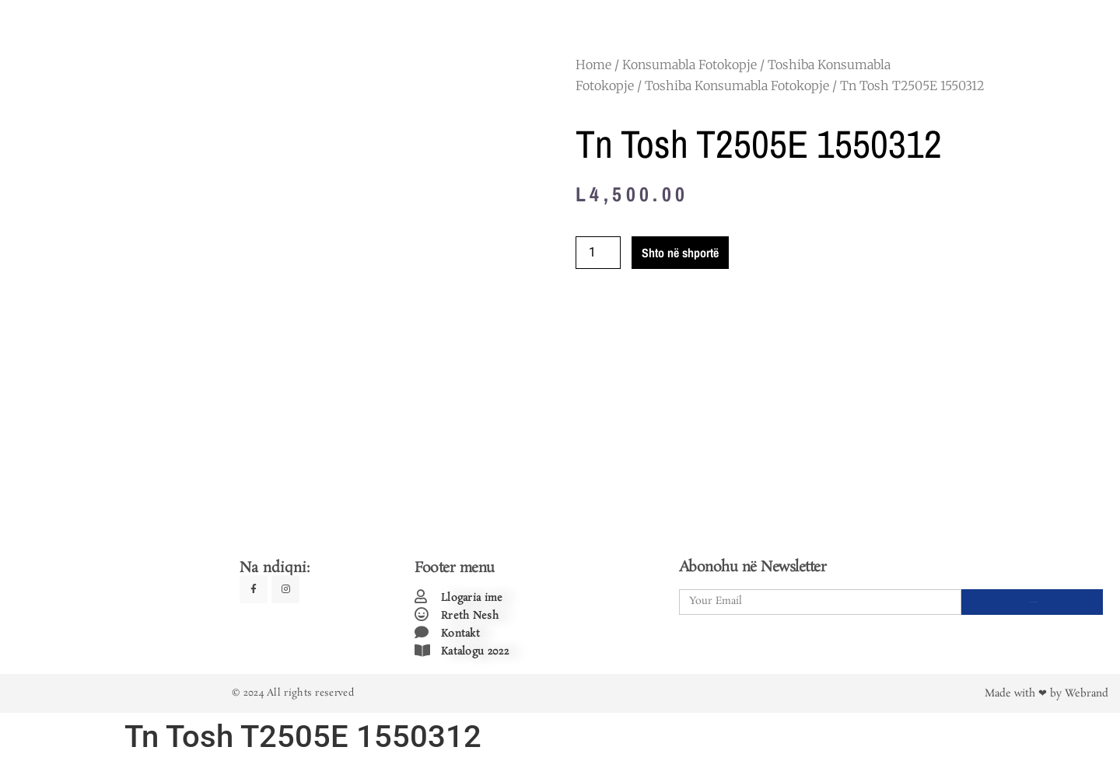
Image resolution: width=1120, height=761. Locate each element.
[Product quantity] (598, 252)
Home (593, 64)
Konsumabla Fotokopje (689, 64)
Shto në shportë (680, 252)
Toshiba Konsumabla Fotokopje (737, 85)
